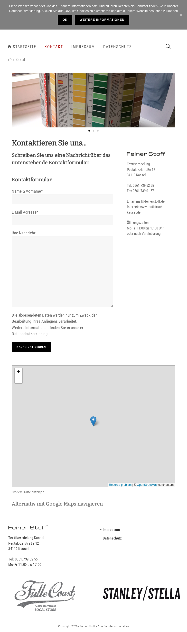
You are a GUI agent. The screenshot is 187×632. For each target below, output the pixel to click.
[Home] (9, 60)
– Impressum (110, 530)
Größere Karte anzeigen (28, 492)
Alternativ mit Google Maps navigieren (57, 504)
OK (65, 19)
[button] (89, 131)
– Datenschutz (111, 538)
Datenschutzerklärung (29, 333)
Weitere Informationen (102, 19)
